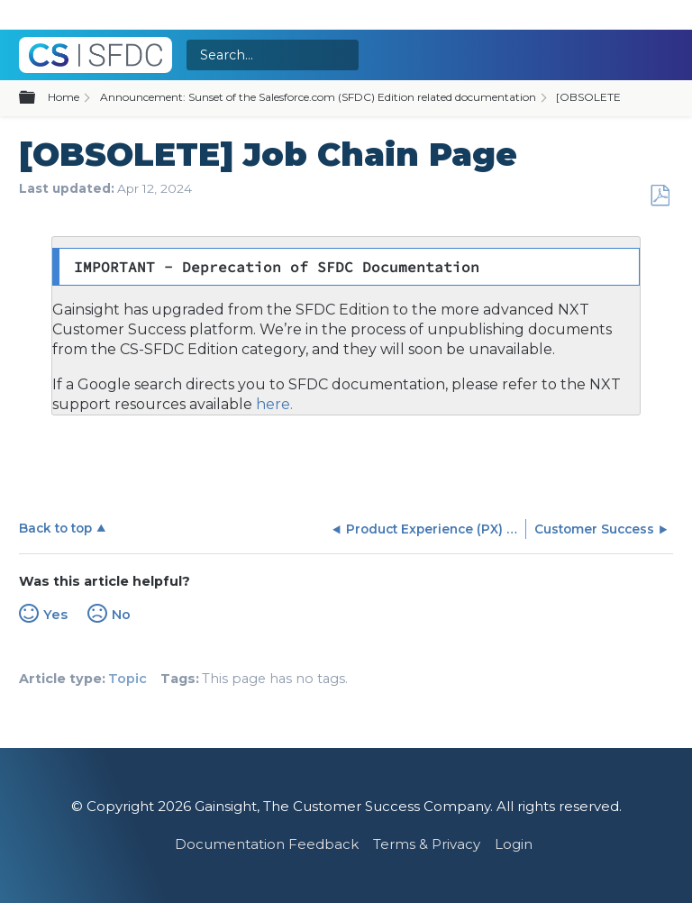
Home (63, 97)
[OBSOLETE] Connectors (621, 97)
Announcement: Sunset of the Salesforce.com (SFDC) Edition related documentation (318, 97)
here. (272, 404)
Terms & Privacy (426, 844)
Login (514, 844)
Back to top (55, 528)
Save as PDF (659, 196)
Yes (55, 615)
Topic (127, 678)
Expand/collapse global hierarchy (38, 98)
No (121, 615)
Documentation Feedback (267, 844)
